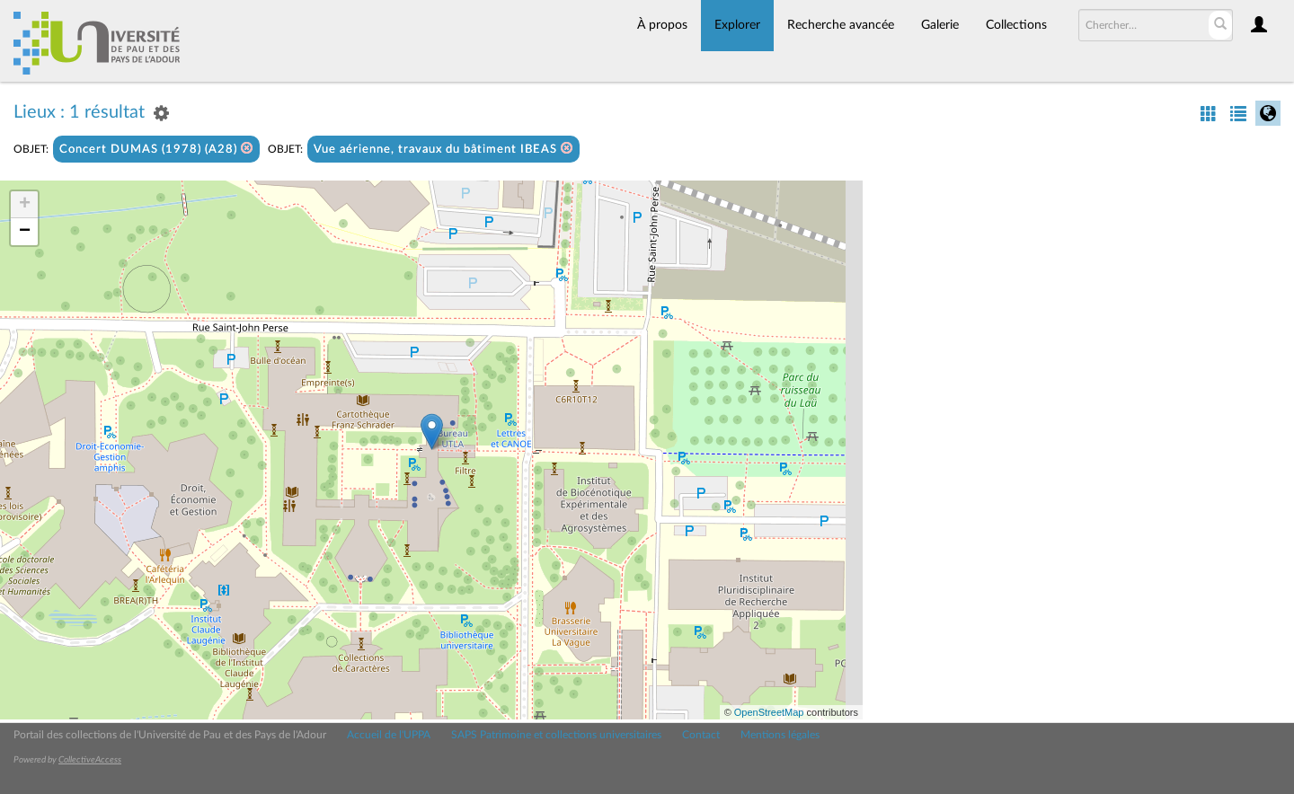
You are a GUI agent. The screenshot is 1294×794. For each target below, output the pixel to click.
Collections (1016, 25)
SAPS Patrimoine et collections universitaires (556, 734)
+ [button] (25, 204)
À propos (662, 25)
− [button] (25, 231)
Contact (701, 734)
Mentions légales (780, 734)
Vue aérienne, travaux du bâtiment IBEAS (443, 148)
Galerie (940, 25)
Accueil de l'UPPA (388, 734)
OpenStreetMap (769, 712)
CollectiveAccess (89, 759)
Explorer (737, 25)
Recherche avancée (840, 25)
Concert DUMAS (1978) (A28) (156, 148)
